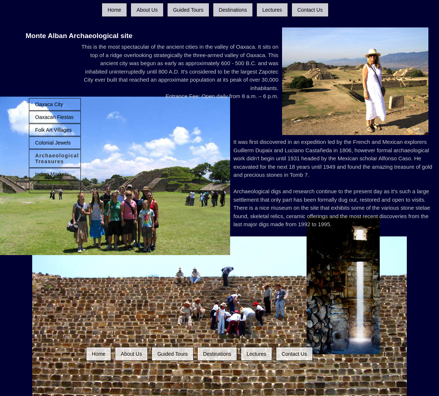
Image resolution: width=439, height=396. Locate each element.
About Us (147, 10)
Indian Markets (52, 174)
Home (114, 10)
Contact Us (310, 10)
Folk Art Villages (53, 130)
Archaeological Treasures (57, 158)
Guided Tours (188, 10)
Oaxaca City (49, 104)
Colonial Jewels (53, 143)
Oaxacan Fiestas (54, 117)
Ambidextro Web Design (289, 391)
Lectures (272, 10)
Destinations (233, 10)
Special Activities (54, 187)
